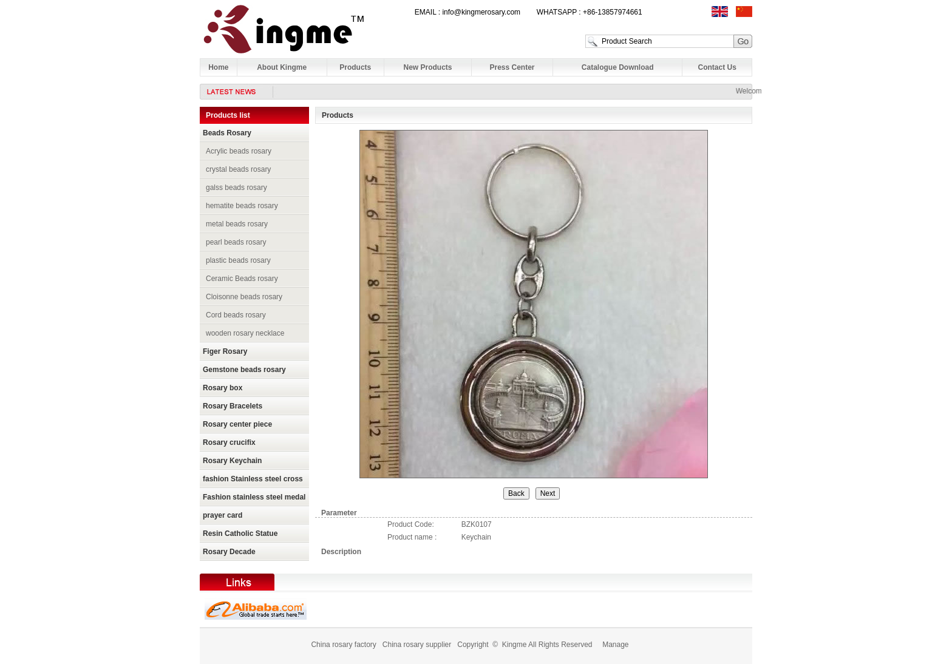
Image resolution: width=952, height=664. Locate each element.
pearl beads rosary (236, 242)
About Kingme (282, 67)
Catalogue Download (618, 67)
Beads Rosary (227, 133)
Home (218, 67)
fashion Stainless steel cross (253, 479)
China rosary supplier (416, 644)
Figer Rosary (225, 351)
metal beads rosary (237, 224)
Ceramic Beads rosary (242, 278)
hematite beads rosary (242, 206)
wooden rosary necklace (245, 333)
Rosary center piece (237, 424)
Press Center (511, 67)
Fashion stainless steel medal (254, 497)
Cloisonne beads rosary (244, 297)
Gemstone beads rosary (244, 369)
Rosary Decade (229, 551)
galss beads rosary (236, 187)
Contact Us (717, 67)
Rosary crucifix (229, 442)
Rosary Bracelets (232, 406)
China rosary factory (343, 644)
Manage (615, 644)
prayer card (222, 515)
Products (355, 67)
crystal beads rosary (238, 169)
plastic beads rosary (238, 260)
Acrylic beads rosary (238, 151)
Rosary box (222, 388)
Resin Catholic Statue (240, 533)
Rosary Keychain (232, 460)
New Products (428, 67)
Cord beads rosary (236, 315)
